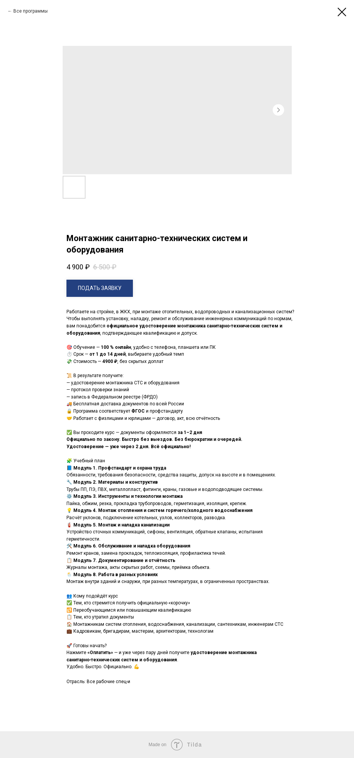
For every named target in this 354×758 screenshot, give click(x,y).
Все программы (30, 11)
